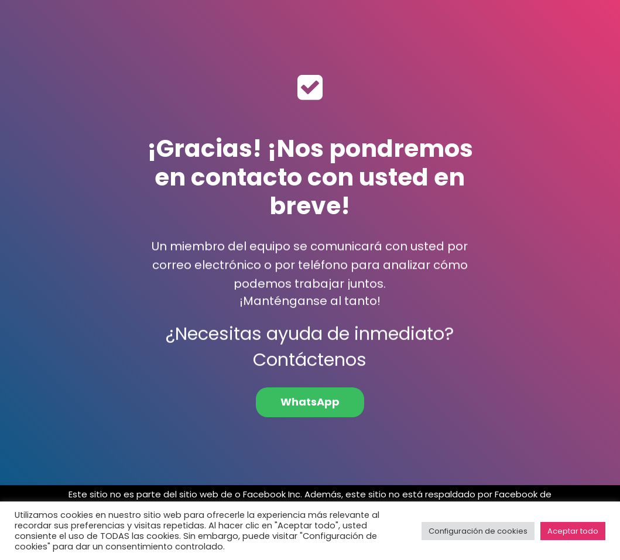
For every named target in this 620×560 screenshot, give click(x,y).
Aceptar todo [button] (572, 531)
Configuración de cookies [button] (478, 531)
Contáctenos (309, 366)
